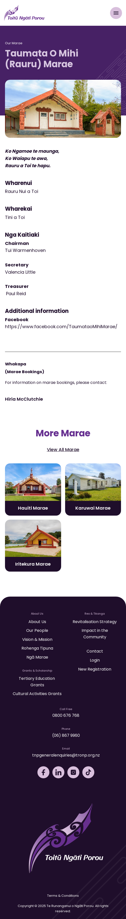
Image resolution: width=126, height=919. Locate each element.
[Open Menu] (116, 13)
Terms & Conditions (63, 895)
